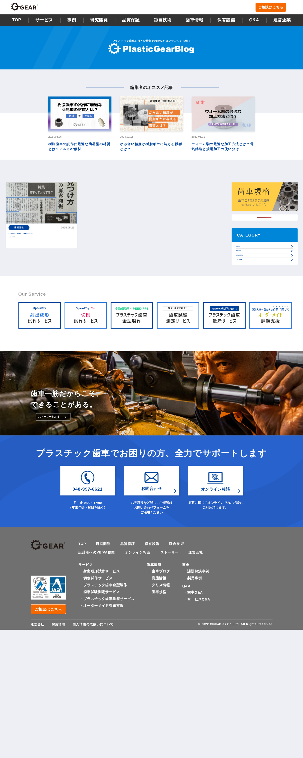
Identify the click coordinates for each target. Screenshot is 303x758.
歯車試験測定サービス (101, 629)
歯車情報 (194, 21)
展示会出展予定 (246, 271)
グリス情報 (161, 622)
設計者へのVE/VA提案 (99, 588)
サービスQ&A (198, 641)
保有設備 (226, 21)
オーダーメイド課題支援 (103, 643)
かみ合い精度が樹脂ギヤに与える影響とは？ (151, 148)
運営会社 (207, 588)
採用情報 (60, 658)
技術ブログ (243, 261)
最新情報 (242, 251)
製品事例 (194, 615)
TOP (16, 21)
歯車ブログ (161, 608)
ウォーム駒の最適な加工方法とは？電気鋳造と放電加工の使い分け (222, 148)
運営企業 (282, 21)
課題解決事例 (198, 608)
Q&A (254, 21)
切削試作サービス (97, 615)
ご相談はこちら (274, 8)
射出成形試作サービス (101, 608)
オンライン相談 (144, 588)
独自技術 (184, 578)
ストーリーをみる (55, 448)
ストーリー (179, 588)
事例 (71, 21)
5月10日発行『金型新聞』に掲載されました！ (41, 239)
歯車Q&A (195, 634)
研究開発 (99, 21)
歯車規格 (159, 629)
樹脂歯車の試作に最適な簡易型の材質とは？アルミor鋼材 (79, 148)
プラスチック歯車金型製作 (105, 622)
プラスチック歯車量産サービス (108, 636)
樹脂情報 (159, 615)
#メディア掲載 (18, 245)
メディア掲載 (245, 282)
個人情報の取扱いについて (96, 658)
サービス (44, 21)
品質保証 (131, 21)
